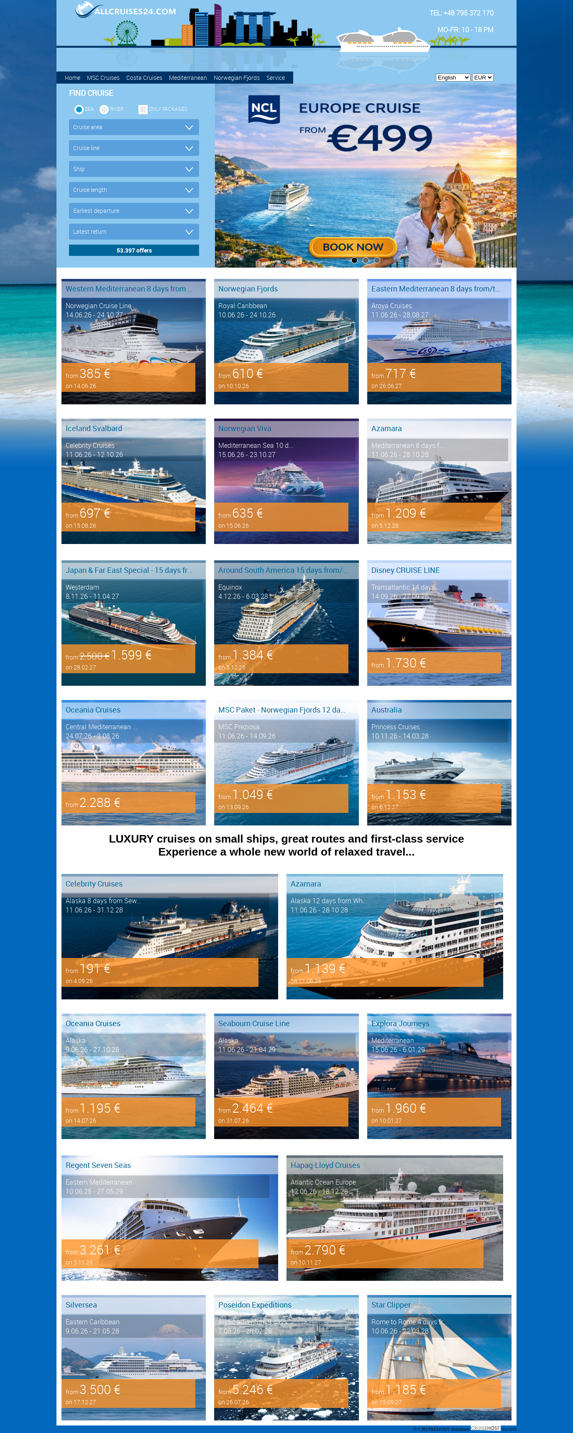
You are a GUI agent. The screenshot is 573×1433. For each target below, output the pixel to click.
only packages (168, 108)
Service (275, 78)
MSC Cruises (103, 78)
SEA (89, 108)
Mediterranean (188, 78)
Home (72, 78)
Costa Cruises (144, 78)
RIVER (117, 108)
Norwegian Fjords (237, 78)
